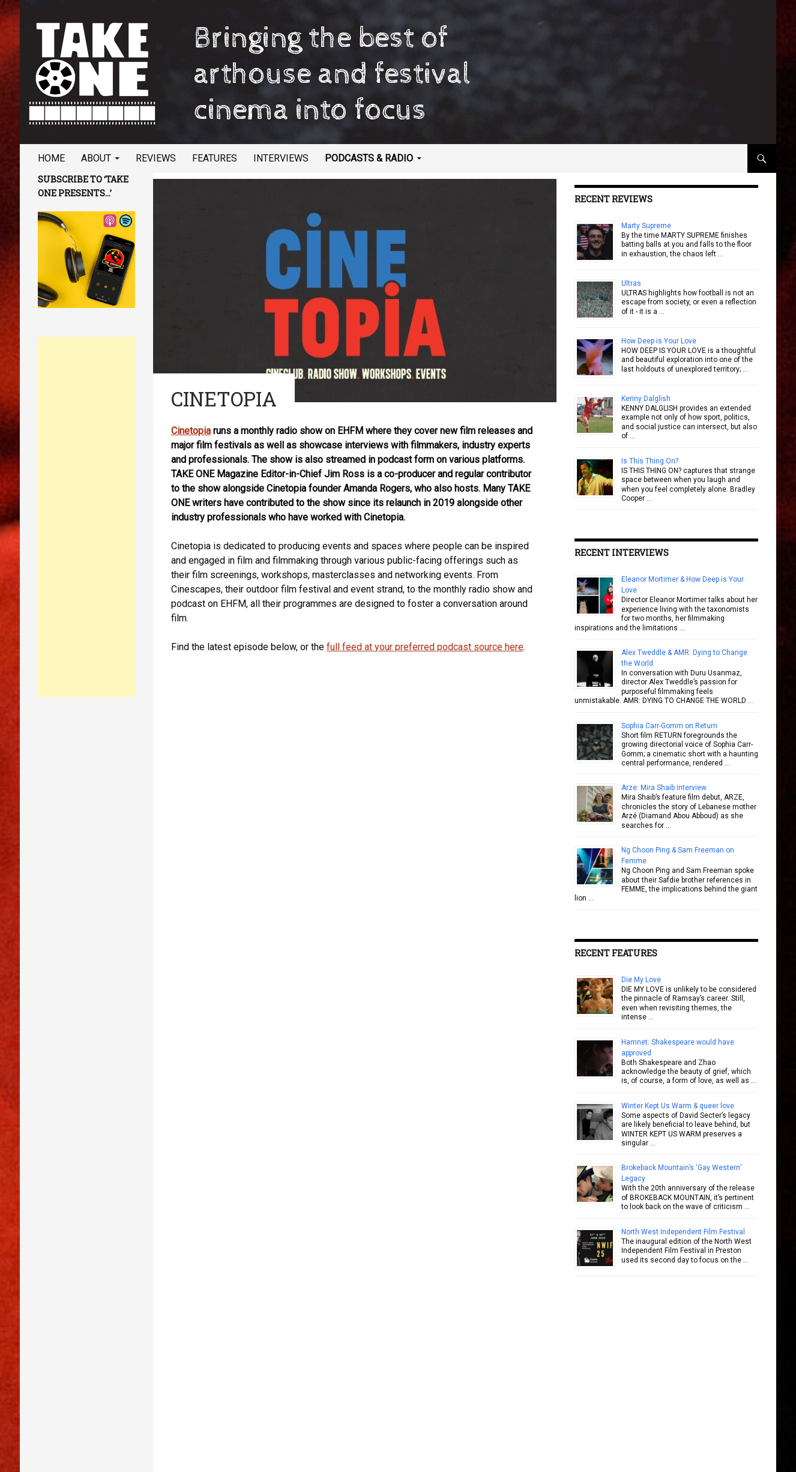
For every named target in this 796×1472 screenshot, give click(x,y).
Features (214, 158)
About (96, 158)
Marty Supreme (646, 226)
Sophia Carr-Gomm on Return (669, 726)
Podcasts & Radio (369, 158)
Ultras (631, 283)
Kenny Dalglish (646, 398)
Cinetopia (191, 430)
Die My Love (641, 980)
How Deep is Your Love (658, 341)
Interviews (281, 158)
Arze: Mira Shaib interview (664, 787)
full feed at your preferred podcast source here (425, 647)
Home (51, 158)
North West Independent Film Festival (683, 1232)
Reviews (156, 158)
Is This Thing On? (649, 461)
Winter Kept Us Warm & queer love (677, 1106)
